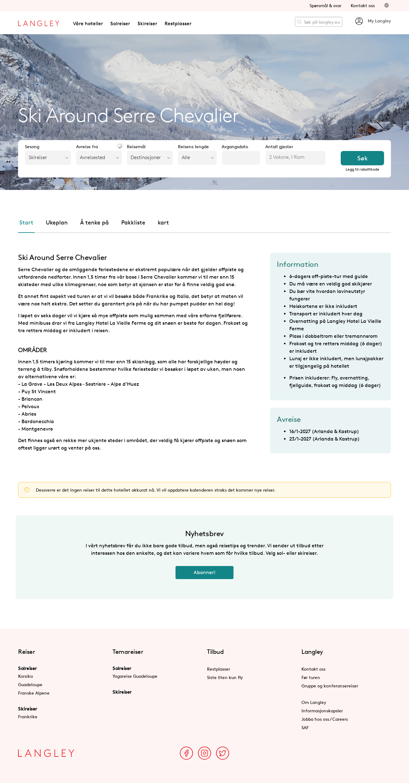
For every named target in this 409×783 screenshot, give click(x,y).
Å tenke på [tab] (94, 222)
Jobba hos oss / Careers (324, 719)
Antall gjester (279, 146)
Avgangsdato (235, 146)
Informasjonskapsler (322, 710)
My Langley (373, 21)
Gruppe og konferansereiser (329, 685)
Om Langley (313, 702)
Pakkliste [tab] (133, 222)
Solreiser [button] (120, 23)
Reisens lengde (193, 146)
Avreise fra (87, 146)
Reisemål (136, 146)
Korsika (25, 676)
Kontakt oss (363, 5)
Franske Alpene (34, 693)
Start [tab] (26, 222)
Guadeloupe (30, 684)
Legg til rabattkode (362, 169)
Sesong (32, 146)
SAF (305, 727)
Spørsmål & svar (325, 5)
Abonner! (204, 572)
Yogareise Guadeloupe (135, 676)
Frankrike (27, 716)
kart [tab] (163, 222)
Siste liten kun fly (225, 677)
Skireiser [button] (147, 23)
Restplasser (178, 23)
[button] (386, 5)
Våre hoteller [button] (88, 23)
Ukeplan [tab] (57, 222)
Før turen (310, 677)
